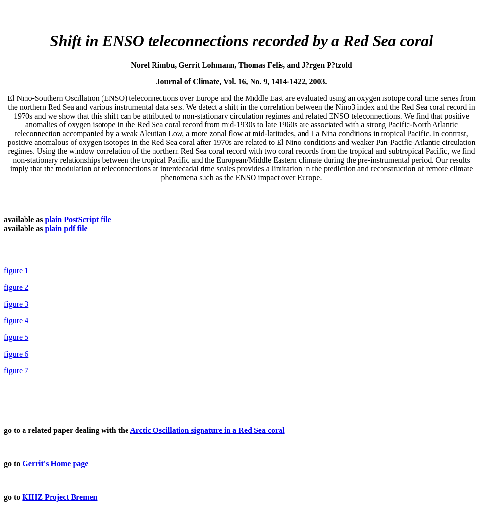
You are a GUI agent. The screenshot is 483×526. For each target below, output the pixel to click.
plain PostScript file (78, 219)
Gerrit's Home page (55, 463)
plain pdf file (66, 228)
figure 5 (16, 337)
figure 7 (16, 370)
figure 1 (16, 270)
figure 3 (16, 304)
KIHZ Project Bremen (59, 497)
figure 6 (16, 354)
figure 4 (16, 320)
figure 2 (16, 287)
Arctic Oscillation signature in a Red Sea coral (207, 430)
